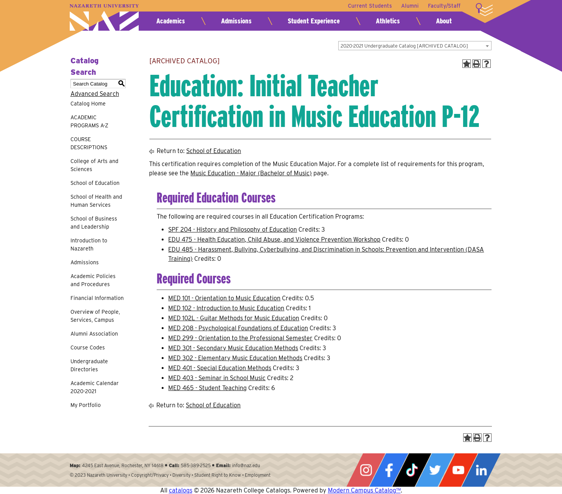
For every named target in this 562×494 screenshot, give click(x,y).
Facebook (389, 470)
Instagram (366, 470)
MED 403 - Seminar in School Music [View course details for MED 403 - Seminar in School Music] (216, 378)
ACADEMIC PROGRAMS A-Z (89, 121)
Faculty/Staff (444, 6)
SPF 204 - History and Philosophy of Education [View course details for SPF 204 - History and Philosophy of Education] (232, 229)
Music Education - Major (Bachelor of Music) (251, 173)
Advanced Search (94, 93)
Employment (257, 475)
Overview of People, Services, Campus (95, 316)
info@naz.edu (246, 465)
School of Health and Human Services (96, 201)
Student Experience (314, 21)
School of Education (95, 183)
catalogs (180, 490)
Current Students (370, 6)
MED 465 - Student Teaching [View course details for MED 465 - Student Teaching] (207, 388)
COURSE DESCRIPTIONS (88, 143)
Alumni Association (94, 334)
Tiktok (412, 470)
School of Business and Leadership (93, 223)
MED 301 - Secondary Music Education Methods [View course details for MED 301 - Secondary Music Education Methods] (233, 348)
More (484, 9)
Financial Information (97, 298)
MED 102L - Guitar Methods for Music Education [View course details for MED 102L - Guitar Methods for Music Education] (233, 318)
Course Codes (87, 347)
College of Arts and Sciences (94, 165)
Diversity (181, 475)
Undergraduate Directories (89, 365)
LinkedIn (481, 470)
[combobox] (415, 45)
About (444, 21)
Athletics (388, 21)
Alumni (410, 6)
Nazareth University (104, 17)
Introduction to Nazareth (88, 244)
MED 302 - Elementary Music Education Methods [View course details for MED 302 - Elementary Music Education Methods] (235, 358)
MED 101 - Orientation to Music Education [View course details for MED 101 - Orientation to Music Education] (224, 298)
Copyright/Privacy (150, 475)
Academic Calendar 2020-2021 (94, 387)
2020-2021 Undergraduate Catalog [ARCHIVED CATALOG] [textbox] (404, 46)
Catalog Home (88, 103)
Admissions (236, 21)
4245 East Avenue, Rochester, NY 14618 (123, 465)
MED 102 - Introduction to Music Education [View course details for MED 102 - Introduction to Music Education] (226, 308)
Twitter (435, 470)
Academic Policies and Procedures (93, 280)
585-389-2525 (196, 465)
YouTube (458, 470)
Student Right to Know (217, 475)
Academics (170, 21)
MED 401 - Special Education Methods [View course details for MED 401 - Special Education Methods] (219, 368)
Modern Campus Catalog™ (364, 490)
